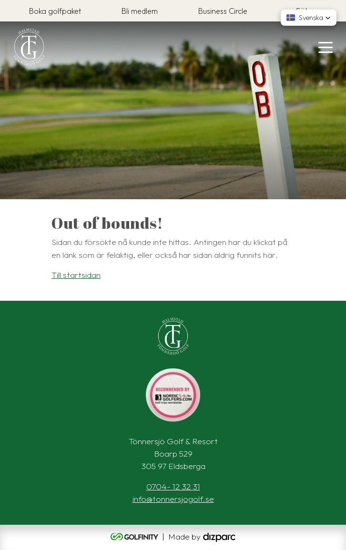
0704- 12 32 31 (173, 486)
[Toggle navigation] (325, 46)
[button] (308, 17)
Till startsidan (76, 274)
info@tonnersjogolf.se (173, 498)
